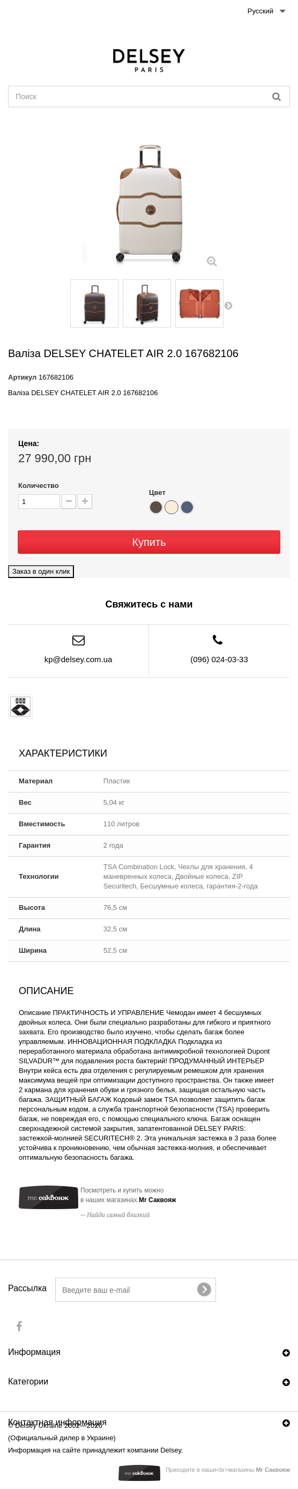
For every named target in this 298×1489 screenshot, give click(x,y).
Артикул (22, 377)
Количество (38, 485)
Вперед (229, 305)
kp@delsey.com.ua (78, 659)
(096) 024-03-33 (219, 659)
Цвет (158, 492)
